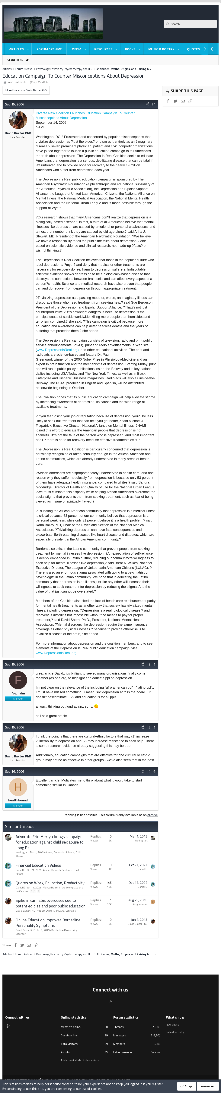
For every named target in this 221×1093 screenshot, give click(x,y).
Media (76, 49)
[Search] (190, 24)
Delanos (155, 1052)
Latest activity (175, 1032)
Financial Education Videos (38, 865)
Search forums (18, 60)
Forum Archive (49, 49)
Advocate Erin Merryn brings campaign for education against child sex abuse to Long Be (49, 842)
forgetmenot (140, 904)
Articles (16, 49)
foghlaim (18, 693)
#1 (154, 104)
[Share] (147, 104)
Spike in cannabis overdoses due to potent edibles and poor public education (50, 903)
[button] (27, 49)
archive (152, 814)
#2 (148, 664)
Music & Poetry (161, 49)
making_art (22, 852)
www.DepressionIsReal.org (56, 653)
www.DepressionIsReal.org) (58, 350)
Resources (103, 49)
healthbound (18, 800)
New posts (172, 1025)
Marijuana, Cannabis (64, 911)
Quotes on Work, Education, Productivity (50, 883)
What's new (175, 1017)
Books (130, 49)
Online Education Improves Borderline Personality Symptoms (48, 922)
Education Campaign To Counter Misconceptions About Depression (73, 76)
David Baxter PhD (17, 82)
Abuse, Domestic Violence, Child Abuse (48, 854)
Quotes (193, 49)
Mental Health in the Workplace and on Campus (49, 889)
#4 (148, 771)
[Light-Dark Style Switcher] (212, 49)
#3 (148, 727)
